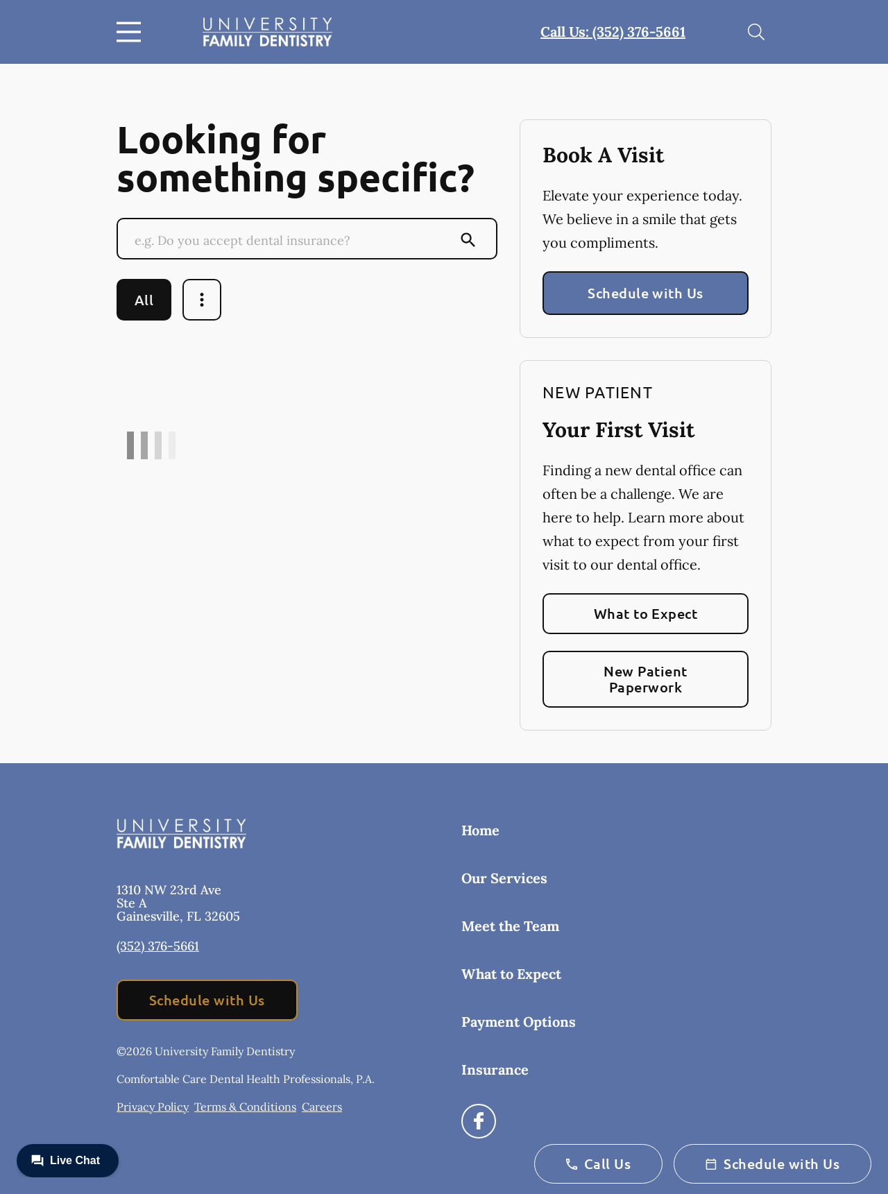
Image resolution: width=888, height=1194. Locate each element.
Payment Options (518, 1021)
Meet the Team (510, 926)
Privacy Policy (153, 1107)
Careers (322, 1107)
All (144, 300)
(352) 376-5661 (158, 946)
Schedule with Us (645, 293)
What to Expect (646, 613)
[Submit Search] (468, 240)
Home (480, 830)
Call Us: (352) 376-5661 (612, 31)
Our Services (504, 878)
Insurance (495, 1069)
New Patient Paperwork (645, 679)
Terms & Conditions (245, 1107)
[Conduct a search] (293, 240)
